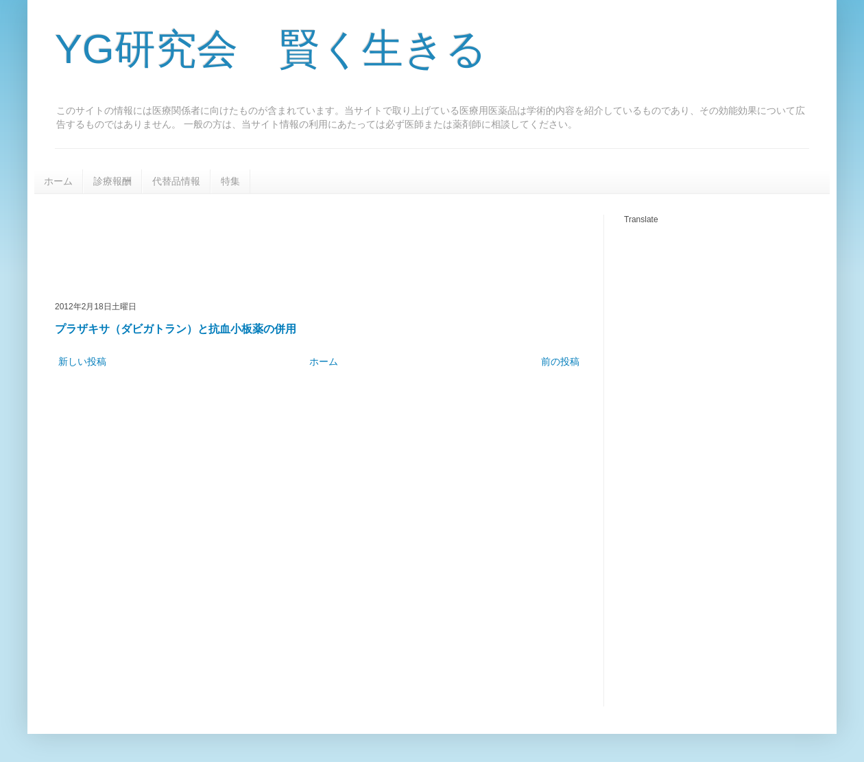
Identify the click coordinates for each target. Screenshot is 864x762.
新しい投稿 (82, 361)
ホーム (58, 181)
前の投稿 (560, 361)
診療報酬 (112, 181)
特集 (230, 181)
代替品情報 (176, 181)
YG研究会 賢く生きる (271, 49)
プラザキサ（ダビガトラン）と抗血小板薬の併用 (175, 328)
